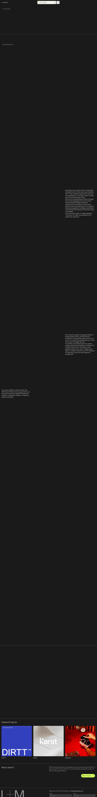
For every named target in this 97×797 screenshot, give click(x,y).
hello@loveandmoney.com (77, 791)
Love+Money (4, 2)
